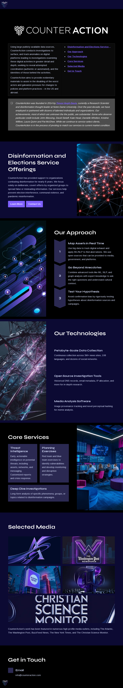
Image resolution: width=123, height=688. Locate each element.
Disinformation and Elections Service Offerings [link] (88, 47)
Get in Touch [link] (75, 71)
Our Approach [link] (75, 51)
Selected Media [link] (76, 66)
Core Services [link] (75, 61)
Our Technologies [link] (77, 56)
